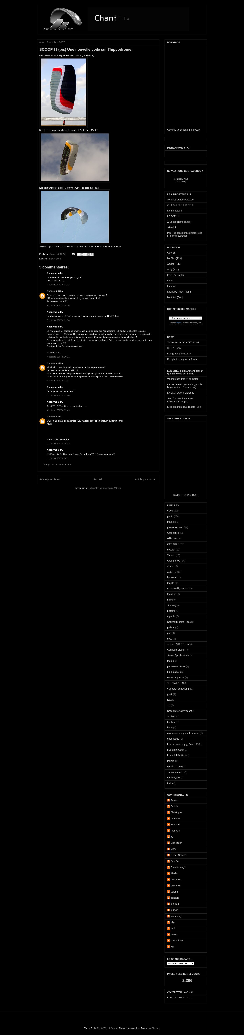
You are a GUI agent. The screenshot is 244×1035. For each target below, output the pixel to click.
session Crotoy (175, 766)
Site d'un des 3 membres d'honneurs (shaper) (180, 400)
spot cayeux (173, 777)
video (170, 510)
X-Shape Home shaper (179, 221)
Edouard (175, 824)
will (172, 946)
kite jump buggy (175, 749)
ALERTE (171, 571)
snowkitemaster (175, 772)
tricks (170, 783)
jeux (169, 699)
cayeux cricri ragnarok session (183, 733)
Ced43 (174, 806)
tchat (179, 129)
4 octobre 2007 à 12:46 (58, 395)
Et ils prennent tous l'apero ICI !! (184, 406)
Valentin (175, 891)
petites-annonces (176, 666)
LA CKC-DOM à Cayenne (180, 392)
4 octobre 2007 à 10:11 (58, 356)
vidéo (170, 566)
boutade (171, 577)
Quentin (171, 252)
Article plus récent (49, 479)
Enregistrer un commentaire (57, 464)
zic (168, 705)
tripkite (170, 583)
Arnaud (174, 800)
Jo (172, 836)
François (175, 830)
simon (174, 934)
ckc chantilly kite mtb (178, 588)
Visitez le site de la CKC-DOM (183, 342)
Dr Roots (175, 818)
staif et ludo (177, 940)
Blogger (155, 1028)
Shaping (171, 605)
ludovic (174, 910)
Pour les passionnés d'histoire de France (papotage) (184, 234)
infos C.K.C (173, 544)
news (170, 599)
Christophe (176, 812)
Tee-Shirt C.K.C (175, 683)
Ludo (169, 280)
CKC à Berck (174, 348)
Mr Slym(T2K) (174, 258)
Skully (174, 873)
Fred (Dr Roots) (175, 275)
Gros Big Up (173, 560)
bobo (169, 727)
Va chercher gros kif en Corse (182, 379)
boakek (171, 722)
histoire (171, 611)
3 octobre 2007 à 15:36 (58, 305)
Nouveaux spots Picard (179, 622)
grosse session (175, 527)
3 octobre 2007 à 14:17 (58, 284)
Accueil (97, 479)
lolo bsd (175, 904)
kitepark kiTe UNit (176, 755)
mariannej (176, 916)
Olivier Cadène (178, 855)
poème (171, 627)
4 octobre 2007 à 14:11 (58, 458)
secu (169, 638)
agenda (171, 616)
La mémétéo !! (174, 210)
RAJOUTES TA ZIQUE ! (186, 495)
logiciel (171, 761)
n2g (173, 922)
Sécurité (171, 227)
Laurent (171, 286)
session (171, 549)
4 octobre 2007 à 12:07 (58, 380)
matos (52, 258)
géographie (173, 738)
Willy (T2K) (173, 269)
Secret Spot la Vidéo (178, 655)
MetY (173, 849)
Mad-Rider (176, 842)
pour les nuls (174, 672)
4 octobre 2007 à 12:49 (58, 410)
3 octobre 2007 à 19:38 (58, 320)
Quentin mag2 (178, 867)
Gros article (173, 532)
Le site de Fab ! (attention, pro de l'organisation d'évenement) (184, 386)
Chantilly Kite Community (181, 180)
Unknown (175, 879)
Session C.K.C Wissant (179, 711)
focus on (171, 594)
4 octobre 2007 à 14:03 (58, 443)
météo (170, 661)
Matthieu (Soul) (175, 297)
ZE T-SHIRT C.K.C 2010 (180, 205)
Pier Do (175, 861)
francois (54, 254)
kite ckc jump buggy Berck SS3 (183, 744)
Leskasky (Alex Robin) (179, 291)
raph (173, 928)
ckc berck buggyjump (178, 688)
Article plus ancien (145, 479)
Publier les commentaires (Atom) (105, 488)
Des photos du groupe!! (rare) (182, 359)
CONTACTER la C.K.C (179, 997)
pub (169, 633)
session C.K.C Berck (178, 644)
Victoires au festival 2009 (180, 199)
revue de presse (175, 677)
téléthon (171, 538)
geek (169, 694)
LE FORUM (173, 216)
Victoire (171, 555)
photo (59, 258)
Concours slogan (176, 649)
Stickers (171, 716)
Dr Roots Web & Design (106, 1028)
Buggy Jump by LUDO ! (179, 353)
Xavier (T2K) (174, 264)
